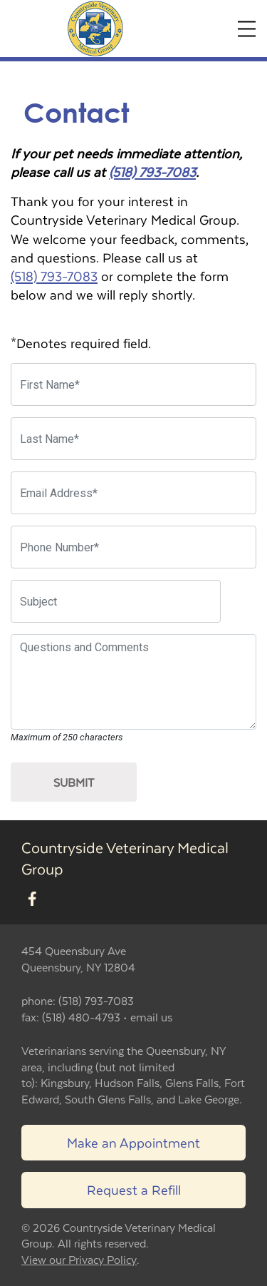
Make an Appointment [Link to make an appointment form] (133, 1142)
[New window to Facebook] (32, 899)
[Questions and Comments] (133, 682)
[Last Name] (133, 438)
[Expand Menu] (246, 28)
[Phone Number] (133, 547)
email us (151, 1017)
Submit (73, 782)
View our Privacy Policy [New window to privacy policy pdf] (79, 1260)
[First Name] (133, 384)
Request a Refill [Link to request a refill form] (134, 1189)
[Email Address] (133, 492)
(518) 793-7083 (152, 171)
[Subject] (116, 601)
